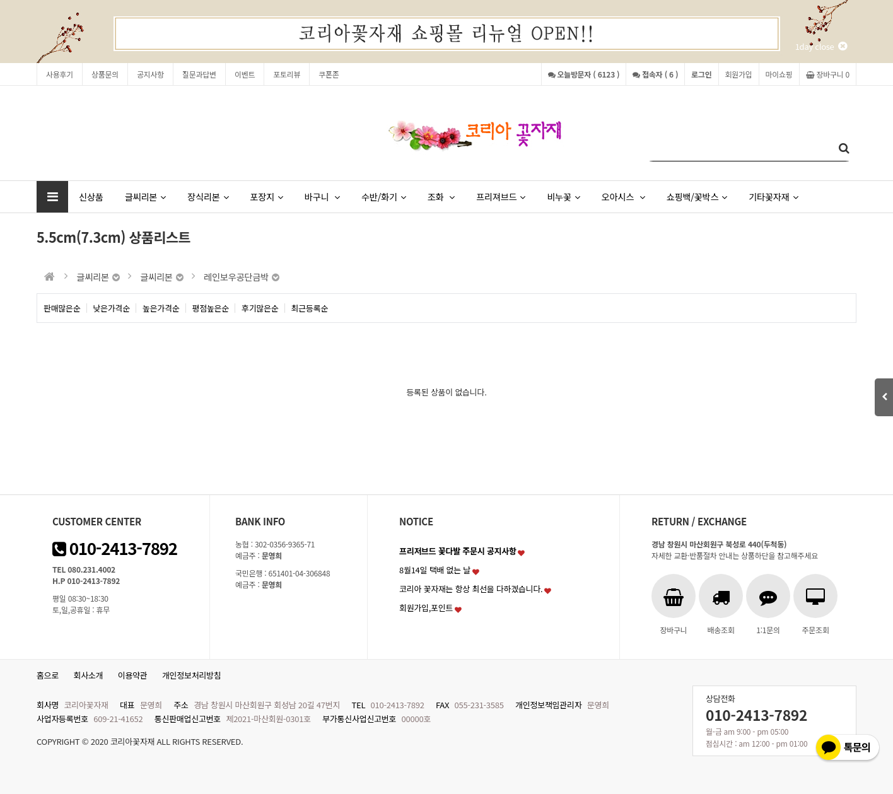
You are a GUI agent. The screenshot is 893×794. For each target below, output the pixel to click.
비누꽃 (563, 196)
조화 (441, 196)
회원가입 (738, 74)
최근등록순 (310, 308)
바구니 (322, 196)
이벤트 (245, 74)
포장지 (266, 196)
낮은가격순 (112, 308)
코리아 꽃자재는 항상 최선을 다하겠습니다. (471, 589)
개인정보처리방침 (191, 675)
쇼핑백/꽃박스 (697, 196)
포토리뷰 (286, 74)
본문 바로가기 (0, 0)
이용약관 (133, 675)
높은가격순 (161, 308)
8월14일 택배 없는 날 (434, 570)
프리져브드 (500, 196)
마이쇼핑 (779, 74)
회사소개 (88, 675)
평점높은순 (211, 308)
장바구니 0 (827, 74)
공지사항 (150, 74)
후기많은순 (260, 308)
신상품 (91, 196)
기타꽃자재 (773, 196)
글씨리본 (145, 196)
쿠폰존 (328, 74)
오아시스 (623, 196)
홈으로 (48, 675)
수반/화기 (383, 196)
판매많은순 (62, 308)
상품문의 (105, 74)
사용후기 (59, 74)
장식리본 (207, 196)
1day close (821, 46)
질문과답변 (199, 74)
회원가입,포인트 (426, 608)
